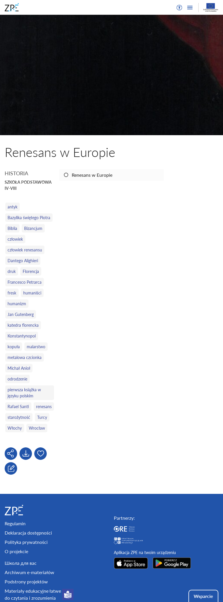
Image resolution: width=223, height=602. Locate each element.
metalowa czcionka (25, 357)
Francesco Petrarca (25, 282)
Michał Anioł (19, 368)
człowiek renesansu (25, 249)
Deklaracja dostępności (28, 532)
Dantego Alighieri (23, 260)
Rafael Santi (18, 406)
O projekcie (16, 551)
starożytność (19, 417)
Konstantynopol (22, 335)
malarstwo (36, 346)
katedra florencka (23, 325)
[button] (179, 7)
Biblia (12, 228)
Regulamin (15, 523)
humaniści (32, 292)
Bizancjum (33, 228)
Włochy (15, 428)
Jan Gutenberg (21, 314)
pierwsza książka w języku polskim (24, 392)
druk (12, 271)
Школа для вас (21, 563)
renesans (44, 406)
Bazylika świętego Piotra (29, 217)
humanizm (17, 303)
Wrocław (37, 428)
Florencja (31, 271)
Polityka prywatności (26, 542)
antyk (12, 206)
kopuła (14, 346)
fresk (12, 292)
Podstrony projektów (26, 581)
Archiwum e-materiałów (29, 572)
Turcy (42, 417)
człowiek (15, 239)
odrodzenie (17, 378)
